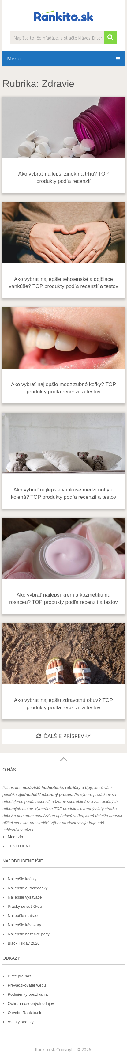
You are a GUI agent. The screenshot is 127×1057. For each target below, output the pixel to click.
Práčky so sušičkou (25, 906)
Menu (14, 58)
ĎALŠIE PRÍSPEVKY (63, 736)
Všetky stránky (21, 1022)
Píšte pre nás (19, 976)
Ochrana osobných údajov (31, 1003)
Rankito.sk (45, 1049)
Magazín (15, 837)
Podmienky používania (28, 994)
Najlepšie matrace (23, 915)
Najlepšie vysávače (25, 897)
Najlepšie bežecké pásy (29, 934)
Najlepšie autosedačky (27, 888)
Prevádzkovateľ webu (27, 985)
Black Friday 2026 (23, 943)
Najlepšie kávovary (24, 925)
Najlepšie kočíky (22, 879)
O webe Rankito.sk (24, 1012)
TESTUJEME (19, 846)
